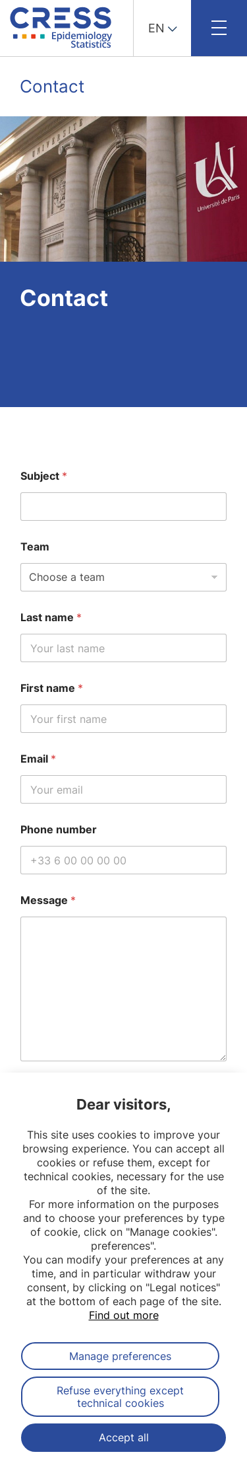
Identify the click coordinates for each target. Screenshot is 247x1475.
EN (156, 28)
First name (51, 688)
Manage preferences (120, 1356)
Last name (51, 617)
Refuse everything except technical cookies (120, 1396)
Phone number (58, 829)
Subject (43, 476)
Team (34, 547)
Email (38, 759)
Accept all (124, 1437)
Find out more (124, 1315)
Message (48, 900)
